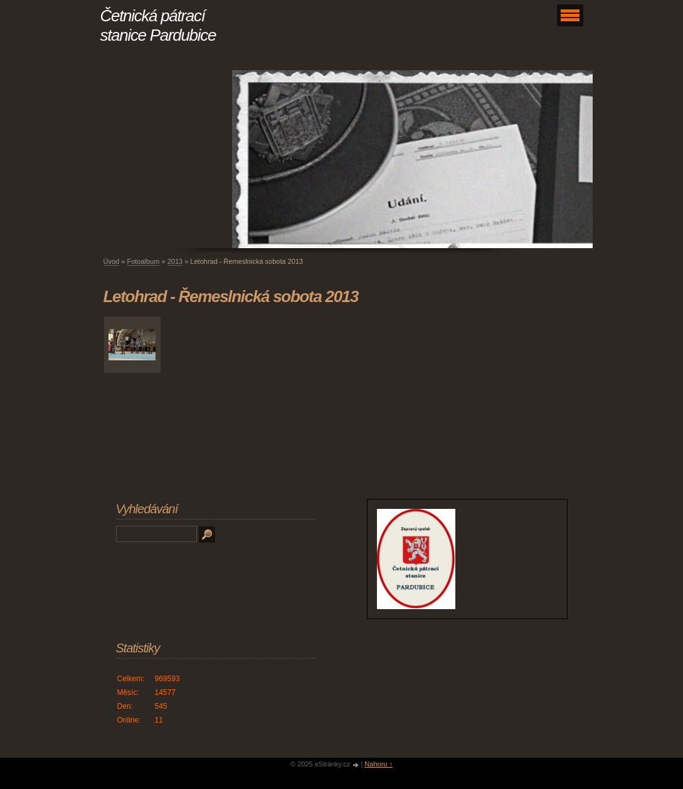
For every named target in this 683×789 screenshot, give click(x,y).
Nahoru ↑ (378, 764)
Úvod (111, 261)
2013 (175, 261)
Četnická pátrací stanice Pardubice (158, 25)
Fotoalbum (143, 261)
